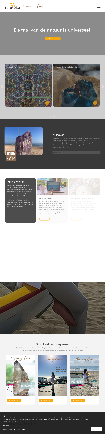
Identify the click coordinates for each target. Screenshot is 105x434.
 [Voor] (2, 86)
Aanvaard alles (96, 429)
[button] (96, 6)
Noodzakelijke (7, 429)
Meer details (6, 425)
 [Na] (102, 86)
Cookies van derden (20, 429)
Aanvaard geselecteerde (82, 429)
